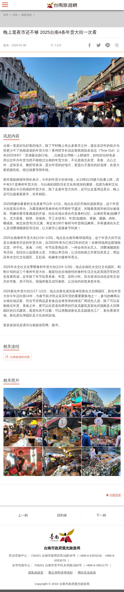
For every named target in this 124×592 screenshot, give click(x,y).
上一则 (23, 515)
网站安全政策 (87, 572)
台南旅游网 (62, 5)
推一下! (99, 45)
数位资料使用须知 (60, 572)
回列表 (62, 515)
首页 (5, 14)
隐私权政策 (35, 572)
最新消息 (26, 14)
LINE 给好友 (108, 45)
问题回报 (117, 45)
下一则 (101, 515)
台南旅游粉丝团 (20, 357)
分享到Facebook (89, 45)
